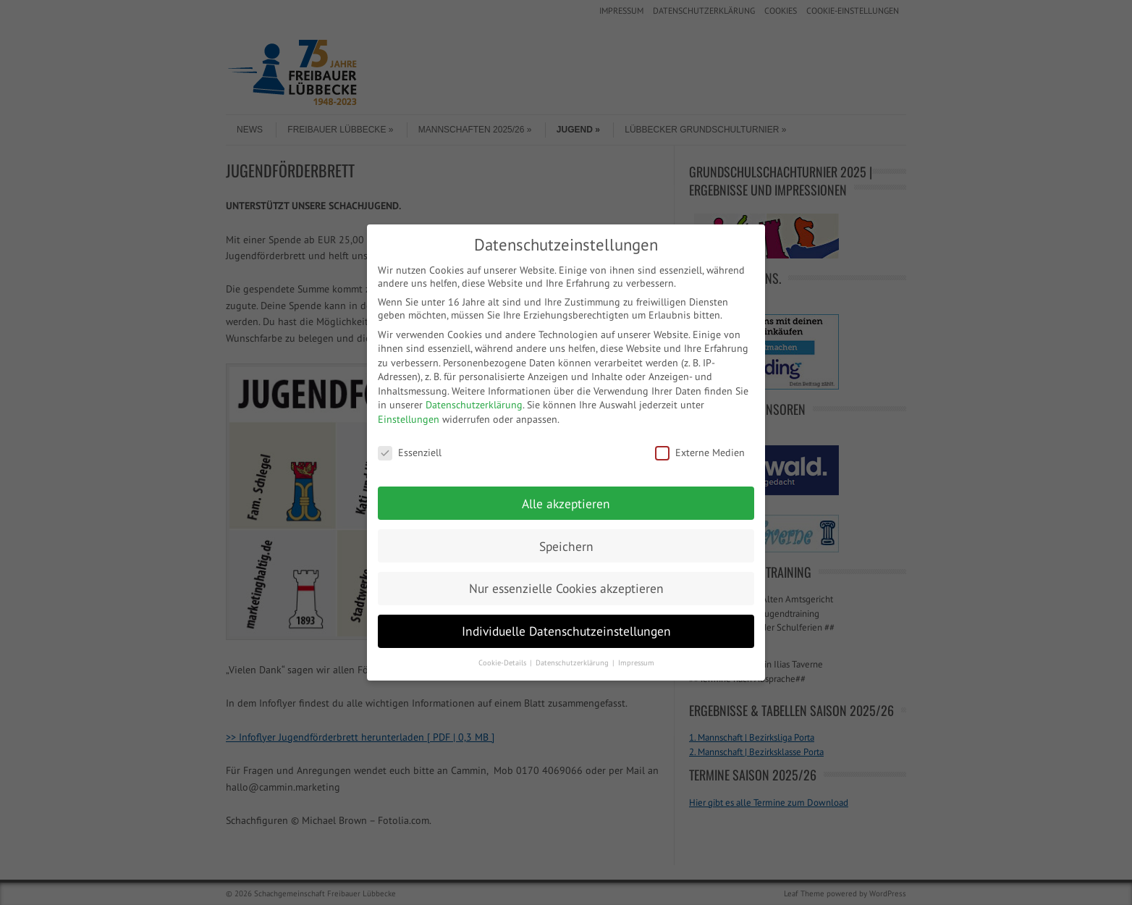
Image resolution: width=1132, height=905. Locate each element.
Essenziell (410, 452)
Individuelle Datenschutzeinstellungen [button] (566, 631)
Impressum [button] (636, 662)
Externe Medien (700, 452)
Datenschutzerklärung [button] (573, 662)
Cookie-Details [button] (503, 662)
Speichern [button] (566, 546)
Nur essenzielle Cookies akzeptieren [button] (566, 588)
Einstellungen (408, 419)
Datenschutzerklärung (474, 404)
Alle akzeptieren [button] (566, 503)
